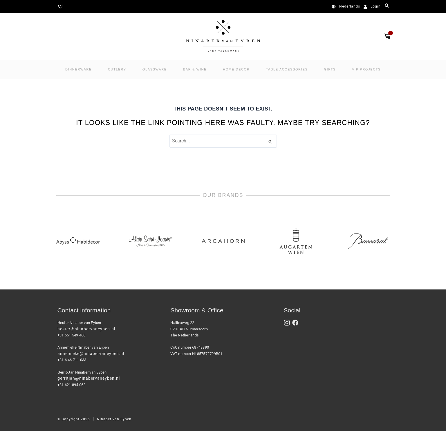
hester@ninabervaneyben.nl (86, 329)
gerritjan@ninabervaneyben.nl (88, 378)
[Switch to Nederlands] (347, 7)
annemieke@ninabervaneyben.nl (90, 353)
